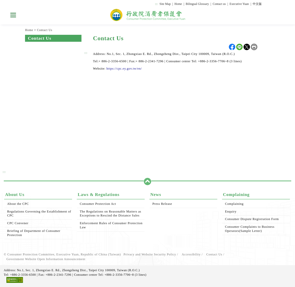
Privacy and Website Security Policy (149, 254)
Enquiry (230, 211)
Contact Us (44, 30)
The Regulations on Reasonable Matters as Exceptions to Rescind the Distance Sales (110, 213)
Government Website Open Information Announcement (45, 259)
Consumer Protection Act (98, 204)
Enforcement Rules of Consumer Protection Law (111, 225)
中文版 (257, 3)
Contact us (219, 3)
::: (156, 3)
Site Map (165, 3)
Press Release (162, 204)
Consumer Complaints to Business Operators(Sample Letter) (249, 229)
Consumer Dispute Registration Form (252, 219)
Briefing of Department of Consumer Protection (33, 233)
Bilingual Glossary (197, 3)
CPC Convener (17, 223)
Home (178, 3)
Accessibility (191, 254)
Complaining (234, 204)
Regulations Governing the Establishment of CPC (39, 213)
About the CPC (18, 204)
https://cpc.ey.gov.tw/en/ (124, 68)
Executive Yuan (239, 3)
